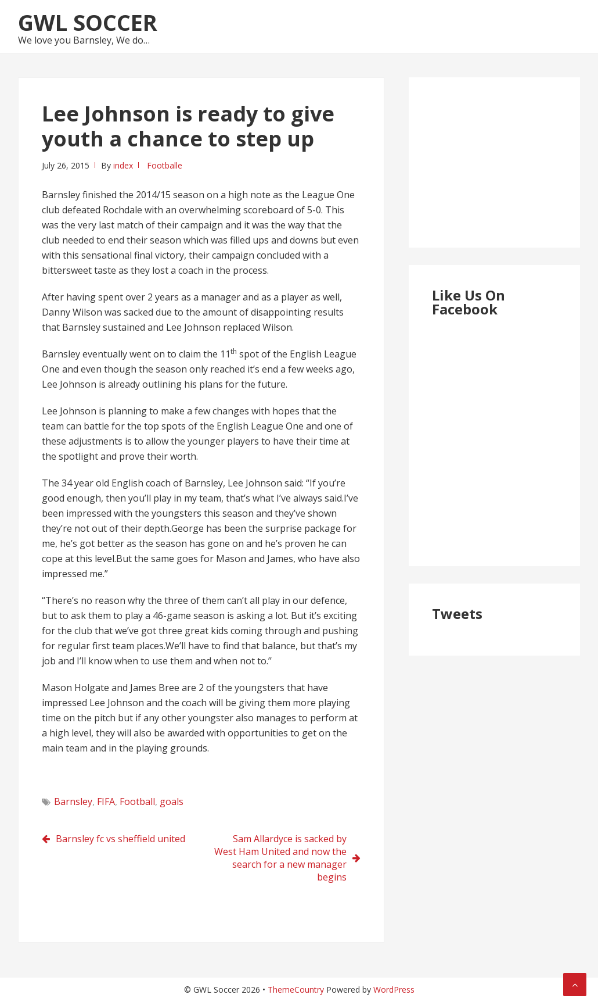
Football (137, 801)
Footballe (164, 165)
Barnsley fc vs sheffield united (120, 838)
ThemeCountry (296, 989)
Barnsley (73, 801)
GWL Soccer (87, 22)
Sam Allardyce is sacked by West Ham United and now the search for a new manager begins (280, 857)
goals (171, 801)
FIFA (106, 801)
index (123, 165)
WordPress (394, 989)
